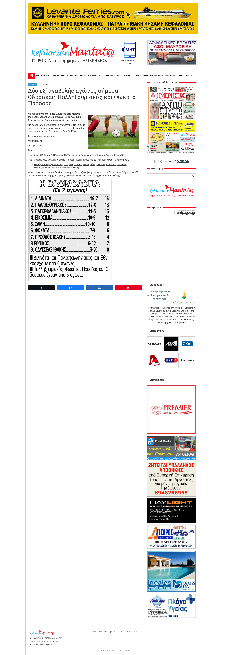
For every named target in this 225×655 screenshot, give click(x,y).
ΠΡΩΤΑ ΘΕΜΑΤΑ (43, 75)
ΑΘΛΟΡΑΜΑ (170, 75)
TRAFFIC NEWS (141, 75)
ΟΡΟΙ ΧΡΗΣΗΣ (131, 632)
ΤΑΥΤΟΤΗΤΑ (104, 632)
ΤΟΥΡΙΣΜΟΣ (109, 75)
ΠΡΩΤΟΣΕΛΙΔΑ (156, 75)
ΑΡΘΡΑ (83, 75)
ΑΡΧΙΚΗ (93, 632)
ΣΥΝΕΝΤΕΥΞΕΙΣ (94, 75)
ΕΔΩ (185, 322)
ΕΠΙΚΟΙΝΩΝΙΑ (117, 632)
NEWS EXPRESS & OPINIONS (64, 75)
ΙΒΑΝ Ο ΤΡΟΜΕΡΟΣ (124, 75)
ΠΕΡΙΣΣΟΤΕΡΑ (185, 75)
